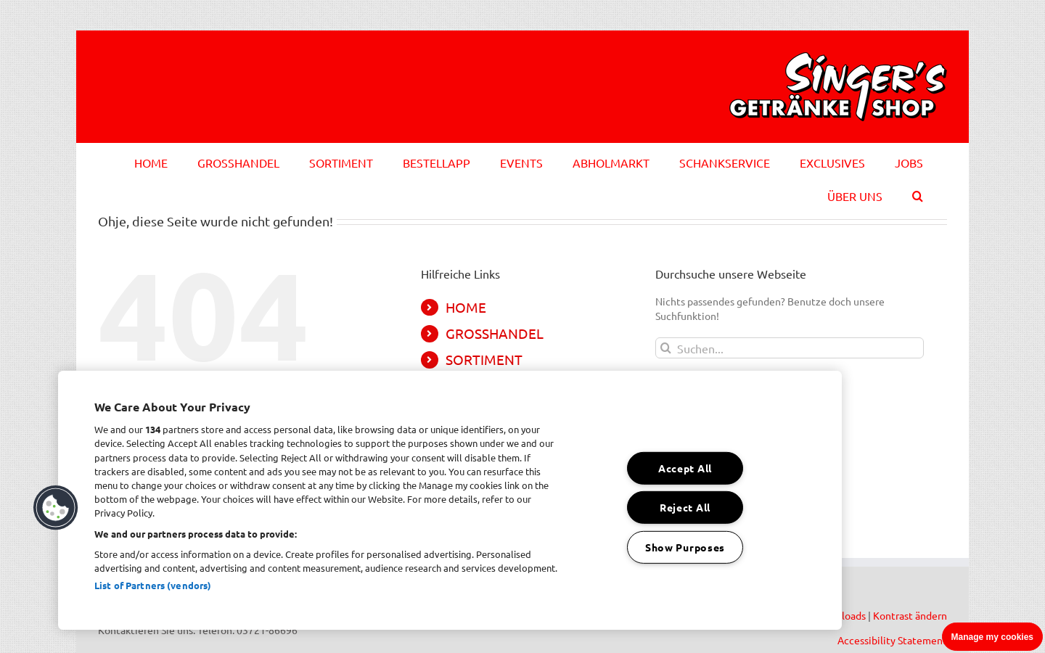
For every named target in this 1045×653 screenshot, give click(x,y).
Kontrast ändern (910, 615)
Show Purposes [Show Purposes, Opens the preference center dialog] (685, 547)
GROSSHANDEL (495, 333)
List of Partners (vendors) (152, 585)
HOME (466, 307)
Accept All (685, 468)
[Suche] (665, 347)
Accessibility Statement (892, 639)
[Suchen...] (789, 347)
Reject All (685, 507)
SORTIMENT (484, 359)
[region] (450, 500)
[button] (917, 193)
